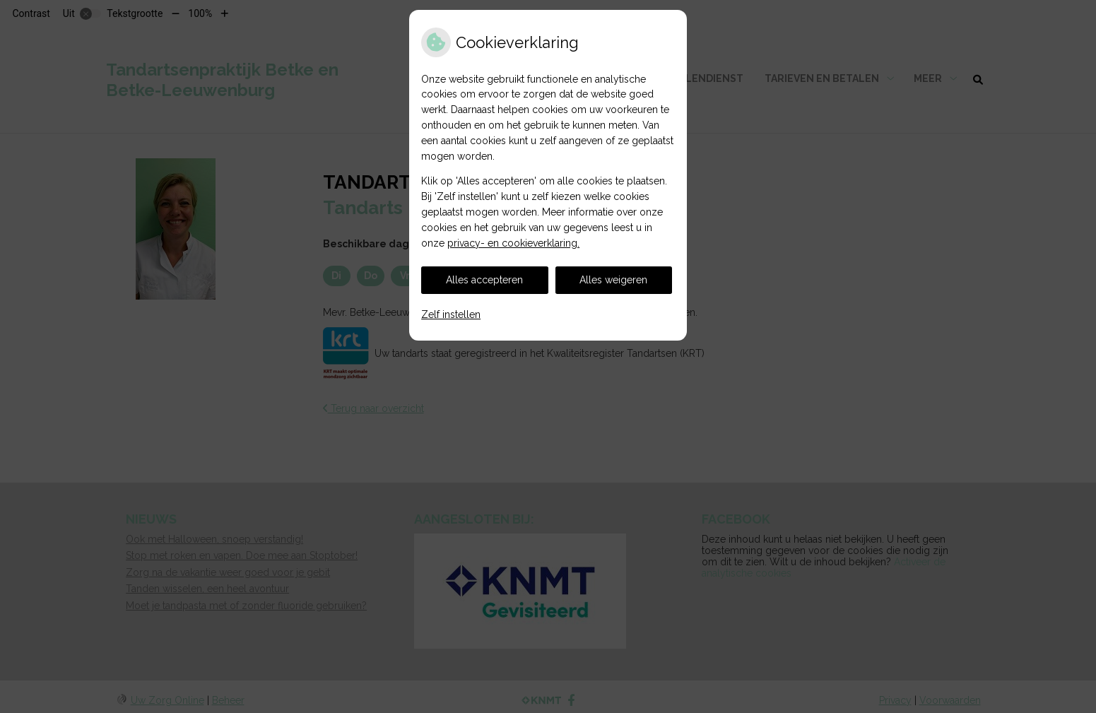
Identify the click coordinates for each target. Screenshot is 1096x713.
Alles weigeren (613, 279)
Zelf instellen (451, 314)
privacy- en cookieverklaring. (513, 243)
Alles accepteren (484, 279)
